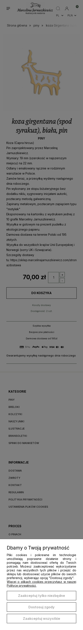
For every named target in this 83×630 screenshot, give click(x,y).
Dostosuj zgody (41, 607)
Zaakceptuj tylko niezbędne (41, 595)
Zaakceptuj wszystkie (41, 618)
